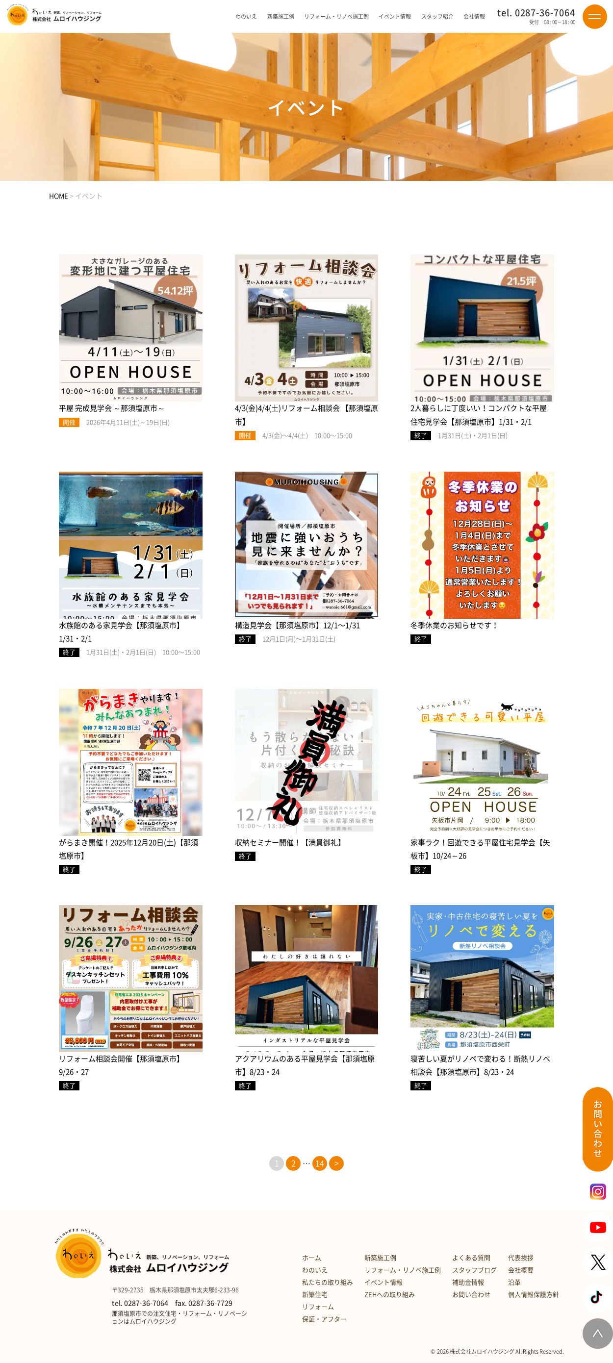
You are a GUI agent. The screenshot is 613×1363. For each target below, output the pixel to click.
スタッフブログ (474, 1270)
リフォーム (318, 1307)
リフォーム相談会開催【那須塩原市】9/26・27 (121, 1065)
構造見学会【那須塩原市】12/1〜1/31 (297, 625)
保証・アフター (324, 1319)
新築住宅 (315, 1294)
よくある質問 (471, 1258)
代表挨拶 (521, 1258)
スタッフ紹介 (437, 16)
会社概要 (521, 1270)
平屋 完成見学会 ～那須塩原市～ (112, 408)
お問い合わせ (471, 1294)
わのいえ (315, 1270)
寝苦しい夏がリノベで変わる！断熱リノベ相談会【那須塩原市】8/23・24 (480, 1065)
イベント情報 (395, 16)
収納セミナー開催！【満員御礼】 (290, 842)
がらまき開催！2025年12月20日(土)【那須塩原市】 (128, 849)
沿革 (514, 1282)
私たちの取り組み (327, 1282)
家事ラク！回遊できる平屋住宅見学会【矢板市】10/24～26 (480, 849)
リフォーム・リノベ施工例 (336, 16)
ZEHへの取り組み (389, 1294)
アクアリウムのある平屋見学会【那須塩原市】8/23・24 (305, 1065)
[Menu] (595, 16)
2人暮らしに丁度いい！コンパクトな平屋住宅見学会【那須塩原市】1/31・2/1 (478, 414)
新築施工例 (280, 16)
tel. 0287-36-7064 (536, 12)
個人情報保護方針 (533, 1294)
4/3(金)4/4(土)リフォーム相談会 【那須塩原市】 (306, 414)
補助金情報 (468, 1282)
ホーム (311, 1258)
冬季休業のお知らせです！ (454, 625)
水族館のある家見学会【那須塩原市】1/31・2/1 (121, 632)
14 (319, 1163)
